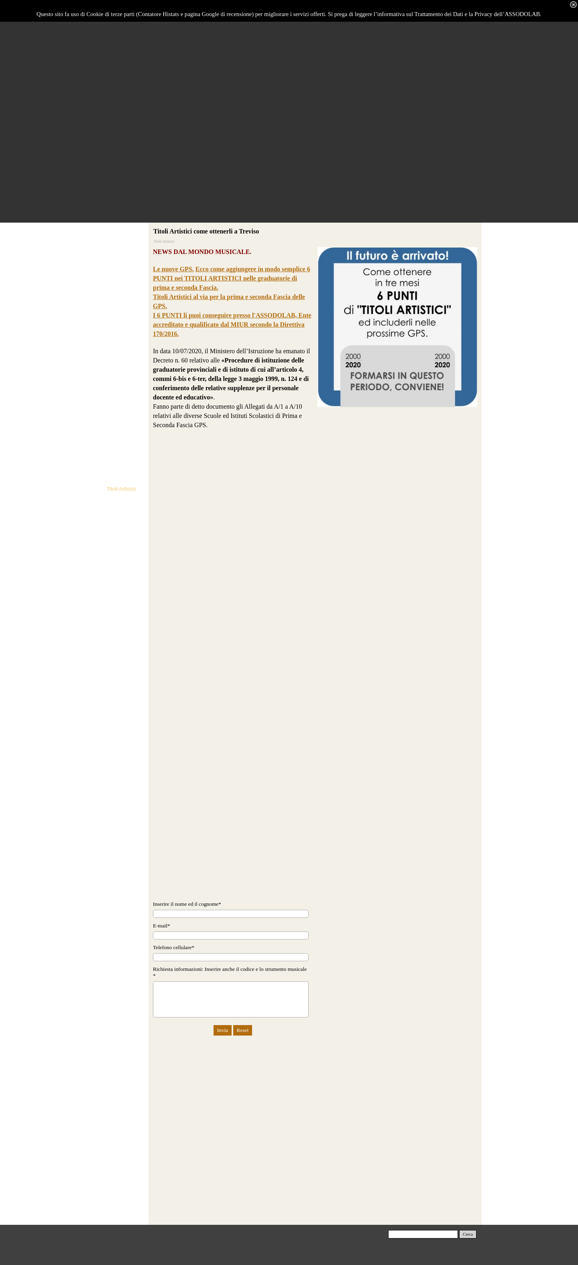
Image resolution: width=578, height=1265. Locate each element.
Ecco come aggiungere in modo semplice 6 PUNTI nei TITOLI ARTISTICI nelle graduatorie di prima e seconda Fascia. (231, 278)
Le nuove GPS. (173, 269)
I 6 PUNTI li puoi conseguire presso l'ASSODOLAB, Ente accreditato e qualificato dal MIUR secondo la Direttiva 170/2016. (232, 324)
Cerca (468, 1234)
